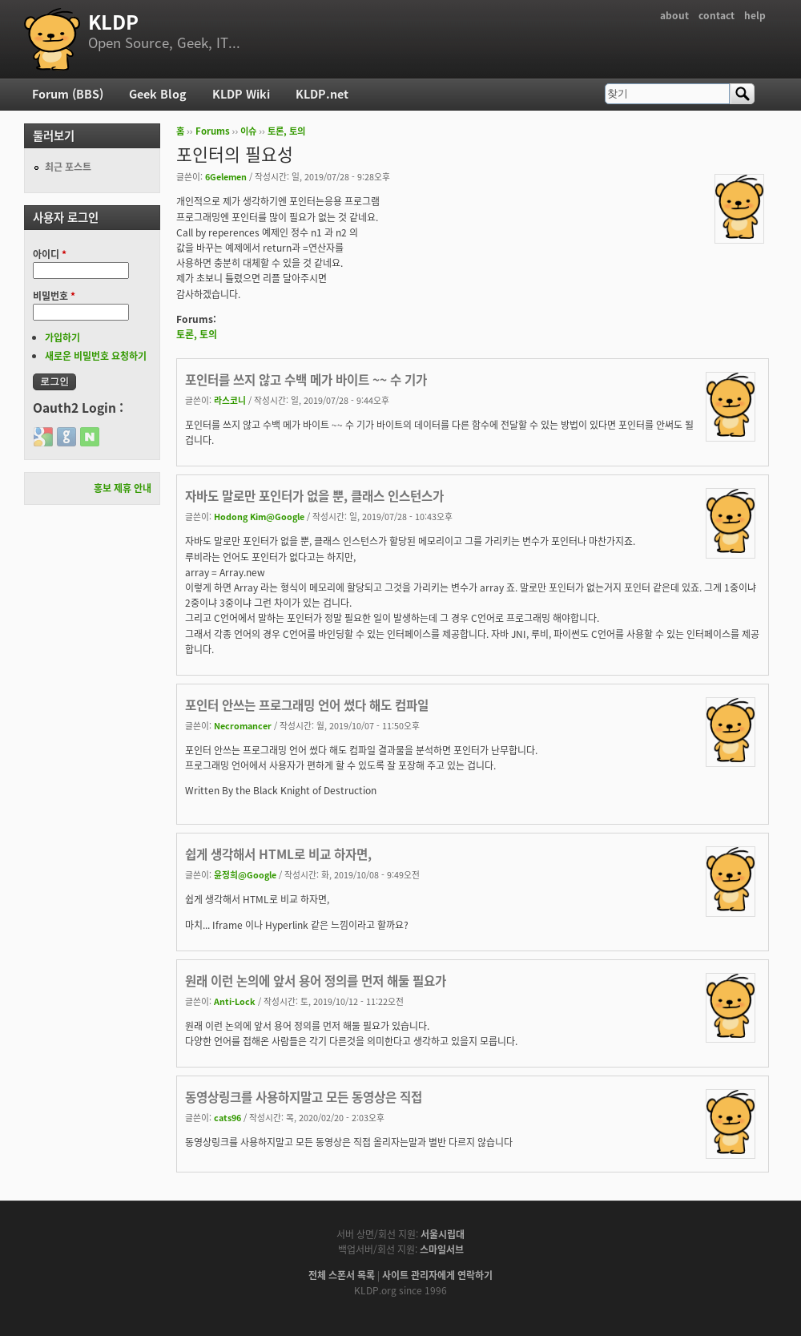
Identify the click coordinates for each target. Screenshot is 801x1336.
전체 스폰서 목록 (341, 1275)
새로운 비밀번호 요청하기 (96, 356)
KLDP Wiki (241, 94)
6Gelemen (226, 176)
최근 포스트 (68, 166)
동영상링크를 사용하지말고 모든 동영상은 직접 (303, 1097)
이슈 (248, 131)
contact (716, 15)
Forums (212, 131)
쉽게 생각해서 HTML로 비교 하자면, (278, 854)
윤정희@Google (245, 874)
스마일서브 (442, 1249)
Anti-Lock (235, 1001)
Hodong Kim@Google (259, 516)
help (755, 15)
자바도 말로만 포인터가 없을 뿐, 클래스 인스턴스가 (314, 495)
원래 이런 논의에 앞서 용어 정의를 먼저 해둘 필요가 (315, 980)
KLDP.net (322, 94)
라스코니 (230, 400)
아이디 (49, 254)
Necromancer (243, 725)
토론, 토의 (286, 131)
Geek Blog (158, 94)
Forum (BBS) (67, 94)
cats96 (227, 1117)
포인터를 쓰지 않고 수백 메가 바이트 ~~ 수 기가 (306, 379)
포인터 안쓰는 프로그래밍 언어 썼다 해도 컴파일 (307, 705)
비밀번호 (54, 296)
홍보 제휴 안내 (122, 488)
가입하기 (62, 337)
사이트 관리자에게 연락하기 (437, 1275)
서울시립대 (443, 1234)
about (674, 15)
